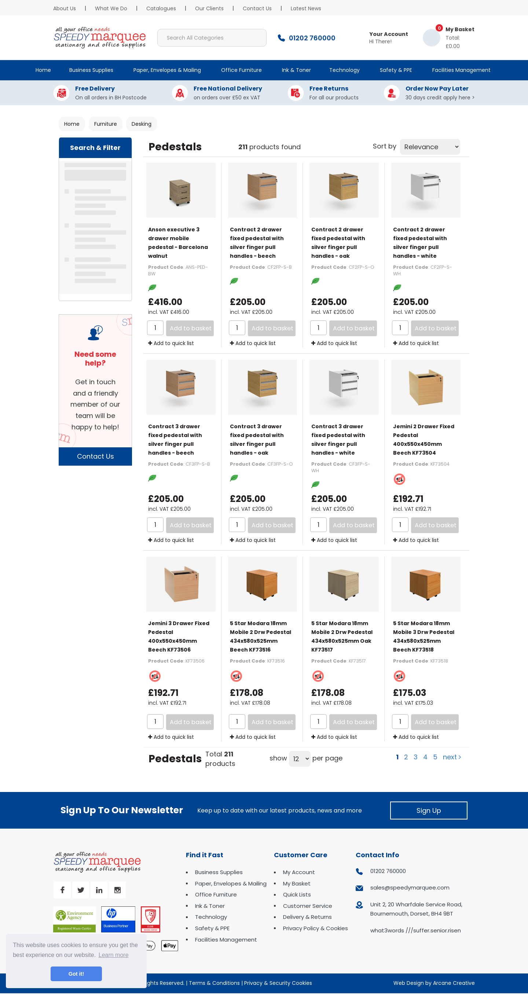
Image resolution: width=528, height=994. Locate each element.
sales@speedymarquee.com (410, 887)
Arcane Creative (454, 983)
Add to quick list (171, 343)
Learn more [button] (114, 955)
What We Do (111, 8)
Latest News (306, 8)
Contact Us (257, 8)
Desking (141, 124)
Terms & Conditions (214, 983)
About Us (64, 8)
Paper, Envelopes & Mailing (167, 70)
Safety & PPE (396, 70)
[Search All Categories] (212, 38)
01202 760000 (388, 871)
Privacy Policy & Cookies (315, 928)
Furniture (105, 124)
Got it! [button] (76, 974)
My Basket (297, 883)
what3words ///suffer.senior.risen (415, 930)
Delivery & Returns (307, 917)
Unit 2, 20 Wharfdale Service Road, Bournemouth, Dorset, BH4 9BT (416, 909)
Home (43, 70)
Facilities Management (461, 70)
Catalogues (161, 8)
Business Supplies (91, 70)
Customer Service (307, 906)
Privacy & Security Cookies (278, 983)
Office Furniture (241, 70)
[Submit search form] (258, 38)
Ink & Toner (296, 70)
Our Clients (209, 8)
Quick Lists (297, 894)
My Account (299, 872)
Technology (344, 70)
